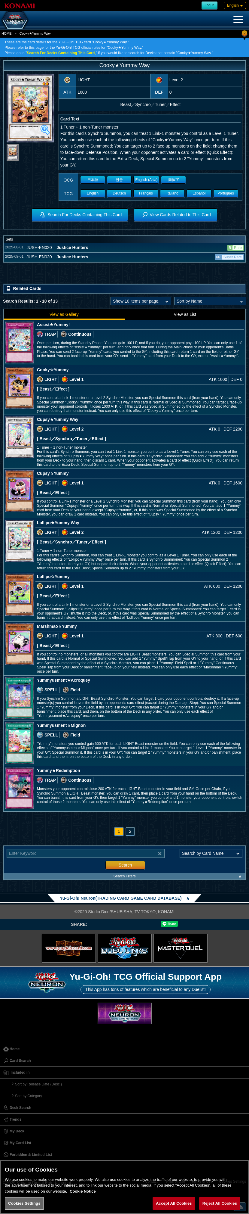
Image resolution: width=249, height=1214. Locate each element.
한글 (119, 180)
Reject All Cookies (219, 1203)
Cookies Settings (24, 1203)
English (93, 193)
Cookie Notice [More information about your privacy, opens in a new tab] (83, 1191)
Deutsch (119, 193)
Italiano (172, 193)
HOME (7, 33)
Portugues (225, 193)
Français (146, 193)
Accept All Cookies (174, 1203)
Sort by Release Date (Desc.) (38, 1084)
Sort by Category (28, 1096)
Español (199, 193)
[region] (124, 1187)
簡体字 (173, 180)
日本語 (92, 180)
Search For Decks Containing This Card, (61, 53)
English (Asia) (146, 180)
